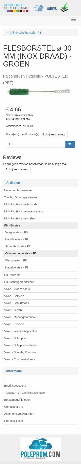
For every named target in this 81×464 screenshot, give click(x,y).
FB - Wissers (12, 275)
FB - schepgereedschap (19, 282)
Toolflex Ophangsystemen (20, 197)
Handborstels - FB (16, 239)
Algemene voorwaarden (19, 413)
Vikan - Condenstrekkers (19, 359)
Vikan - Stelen (13, 310)
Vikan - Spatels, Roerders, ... (22, 352)
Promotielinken (13, 420)
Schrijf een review (54, 134)
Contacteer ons (13, 406)
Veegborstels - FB (16, 232)
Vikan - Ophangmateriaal (20, 317)
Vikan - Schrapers (15, 338)
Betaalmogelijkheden (17, 399)
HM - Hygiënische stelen (19, 218)
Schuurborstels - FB (17, 246)
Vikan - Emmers (14, 324)
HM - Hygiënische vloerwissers (23, 211)
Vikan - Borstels (14, 296)
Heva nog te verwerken (18, 190)
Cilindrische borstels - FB (21, 253)
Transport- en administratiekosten (25, 392)
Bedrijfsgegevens (15, 385)
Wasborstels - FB (16, 260)
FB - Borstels (12, 225)
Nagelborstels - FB (17, 267)
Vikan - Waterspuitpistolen (20, 331)
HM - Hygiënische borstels (20, 204)
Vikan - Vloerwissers (17, 289)
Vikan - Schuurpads (16, 303)
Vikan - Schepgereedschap (21, 345)
